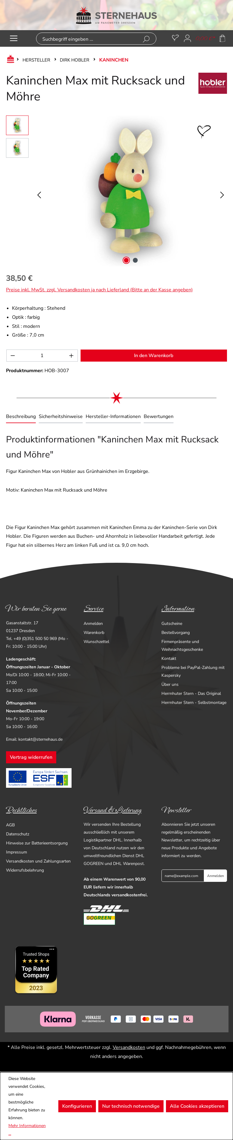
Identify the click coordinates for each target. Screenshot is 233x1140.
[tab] (21, 417)
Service (93, 608)
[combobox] (86, 39)
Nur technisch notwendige (131, 1106)
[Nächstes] (222, 191)
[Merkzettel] (175, 38)
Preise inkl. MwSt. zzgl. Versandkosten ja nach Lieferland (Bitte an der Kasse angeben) (99, 290)
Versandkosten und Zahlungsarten (38, 861)
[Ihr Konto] (187, 38)
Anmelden (93, 623)
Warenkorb (94, 632)
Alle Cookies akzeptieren (197, 1106)
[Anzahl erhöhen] (71, 356)
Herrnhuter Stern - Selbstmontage (193, 702)
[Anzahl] (42, 356)
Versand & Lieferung (112, 810)
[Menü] (13, 38)
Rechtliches (21, 810)
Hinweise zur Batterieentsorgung (37, 843)
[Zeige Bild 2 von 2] (135, 260)
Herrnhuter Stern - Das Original (191, 693)
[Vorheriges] (39, 191)
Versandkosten (129, 1047)
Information (177, 608)
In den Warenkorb (153, 355)
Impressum (16, 852)
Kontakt (168, 658)
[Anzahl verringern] (12, 356)
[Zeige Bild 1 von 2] (126, 260)
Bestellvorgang (175, 632)
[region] (116, 191)
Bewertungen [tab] (158, 416)
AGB (10, 825)
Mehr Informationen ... (27, 1129)
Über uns (170, 684)
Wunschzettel (96, 641)
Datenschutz (17, 834)
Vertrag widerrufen (31, 757)
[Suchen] (146, 39)
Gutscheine (171, 623)
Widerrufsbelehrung (25, 870)
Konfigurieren (77, 1106)
